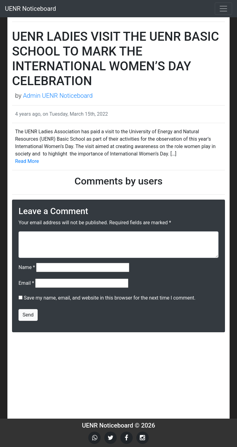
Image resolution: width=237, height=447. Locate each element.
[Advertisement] (118, 375)
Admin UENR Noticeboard (58, 95)
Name (27, 267)
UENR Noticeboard (30, 8)
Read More (27, 161)
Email (26, 283)
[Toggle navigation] (223, 8)
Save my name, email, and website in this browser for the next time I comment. (110, 298)
